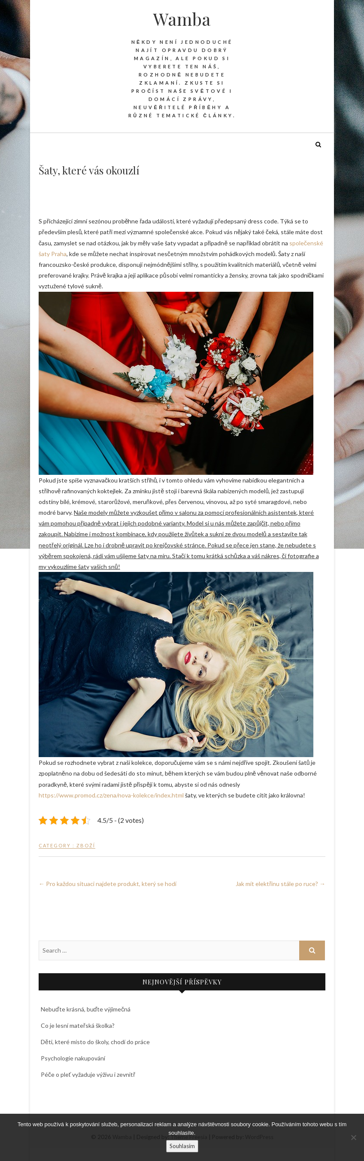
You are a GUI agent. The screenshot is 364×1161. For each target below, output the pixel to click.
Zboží (85, 845)
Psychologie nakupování (73, 1058)
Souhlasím (182, 1146)
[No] (353, 1137)
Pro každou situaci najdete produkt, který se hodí (107, 883)
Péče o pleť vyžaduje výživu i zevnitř (88, 1074)
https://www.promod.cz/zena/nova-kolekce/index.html (111, 795)
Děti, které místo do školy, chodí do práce (95, 1041)
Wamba (182, 19)
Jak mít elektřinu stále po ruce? (280, 883)
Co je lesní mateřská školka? (78, 1025)
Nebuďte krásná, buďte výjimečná (85, 1009)
